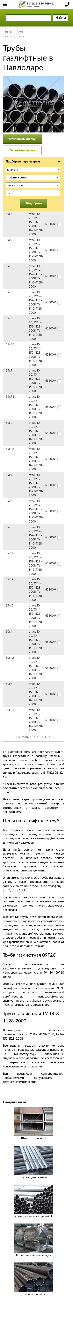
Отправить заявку (22, 138)
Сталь (20, 31)
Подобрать (34, 203)
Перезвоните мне (22, 150)
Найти (60, 17)
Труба (20, 36)
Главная (8, 31)
